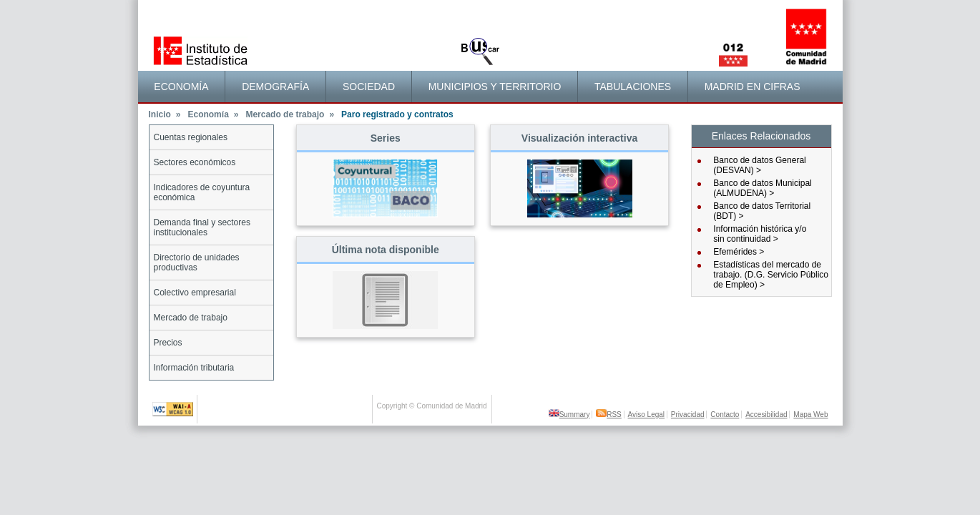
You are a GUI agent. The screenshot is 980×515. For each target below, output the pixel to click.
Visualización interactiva (579, 138)
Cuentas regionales (190, 137)
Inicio (165, 114)
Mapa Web (810, 414)
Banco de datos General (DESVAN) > (759, 165)
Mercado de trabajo (289, 114)
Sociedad (369, 86)
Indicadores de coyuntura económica (202, 192)
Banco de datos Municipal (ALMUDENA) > (762, 188)
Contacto (724, 414)
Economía (181, 86)
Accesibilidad (766, 414)
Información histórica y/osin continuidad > (759, 234)
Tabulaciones (632, 86)
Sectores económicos (195, 162)
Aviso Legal (646, 414)
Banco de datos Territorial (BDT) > (761, 211)
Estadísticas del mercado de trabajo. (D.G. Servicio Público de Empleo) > (770, 275)
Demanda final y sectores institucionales (202, 227)
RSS (609, 414)
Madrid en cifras (752, 86)
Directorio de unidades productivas (197, 262)
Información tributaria (194, 368)
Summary (569, 414)
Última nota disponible (385, 249)
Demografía (275, 86)
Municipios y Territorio (495, 86)
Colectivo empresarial (195, 293)
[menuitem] (182, 86)
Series (386, 138)
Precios (168, 343)
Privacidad (688, 414)
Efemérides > (738, 252)
